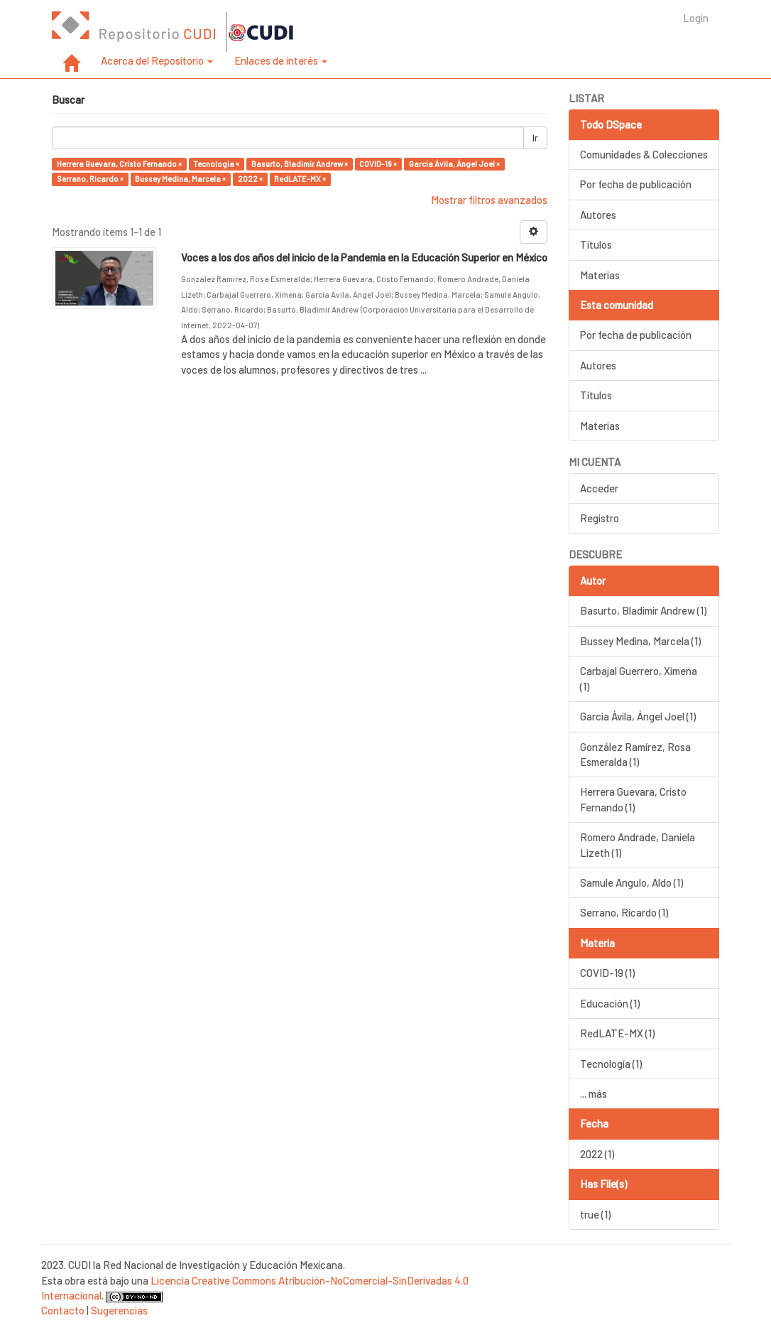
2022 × (250, 178)
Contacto (62, 1310)
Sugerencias (119, 1310)
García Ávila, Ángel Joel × (454, 163)
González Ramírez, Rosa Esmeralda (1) (635, 754)
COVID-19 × (378, 163)
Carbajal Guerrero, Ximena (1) (638, 678)
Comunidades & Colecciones (644, 154)
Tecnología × (216, 163)
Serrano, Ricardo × (90, 178)
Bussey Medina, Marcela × (180, 178)
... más (593, 1093)
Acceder (599, 488)
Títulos (596, 244)
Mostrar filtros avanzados (489, 199)
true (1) (595, 1214)
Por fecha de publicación (635, 184)
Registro (599, 518)
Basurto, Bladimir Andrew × (299, 163)
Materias (600, 275)
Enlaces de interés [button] (280, 60)
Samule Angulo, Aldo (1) (631, 882)
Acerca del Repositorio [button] (157, 60)
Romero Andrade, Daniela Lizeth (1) (637, 844)
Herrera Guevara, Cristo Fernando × (119, 163)
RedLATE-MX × (300, 178)
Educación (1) (610, 1003)
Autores (598, 214)
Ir (535, 138)
